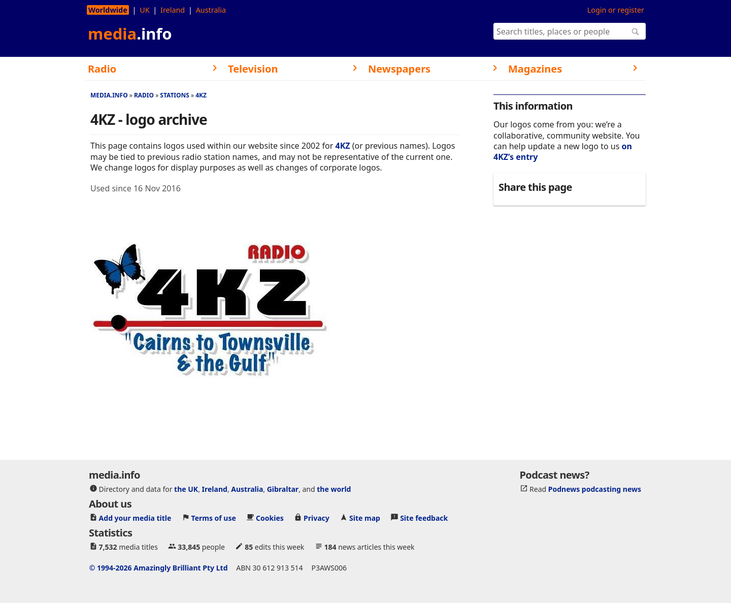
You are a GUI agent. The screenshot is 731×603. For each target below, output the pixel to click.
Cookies (270, 518)
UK (144, 10)
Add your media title (135, 518)
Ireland (172, 10)
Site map (364, 518)
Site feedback (424, 518)
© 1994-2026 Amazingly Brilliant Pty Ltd (158, 568)
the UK (186, 489)
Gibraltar (282, 489)
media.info (109, 95)
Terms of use (213, 518)
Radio (144, 95)
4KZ (201, 95)
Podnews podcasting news (594, 489)
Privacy (316, 518)
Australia (211, 10)
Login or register (615, 10)
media (130, 33)
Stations (174, 95)
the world (334, 489)
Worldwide (107, 10)
